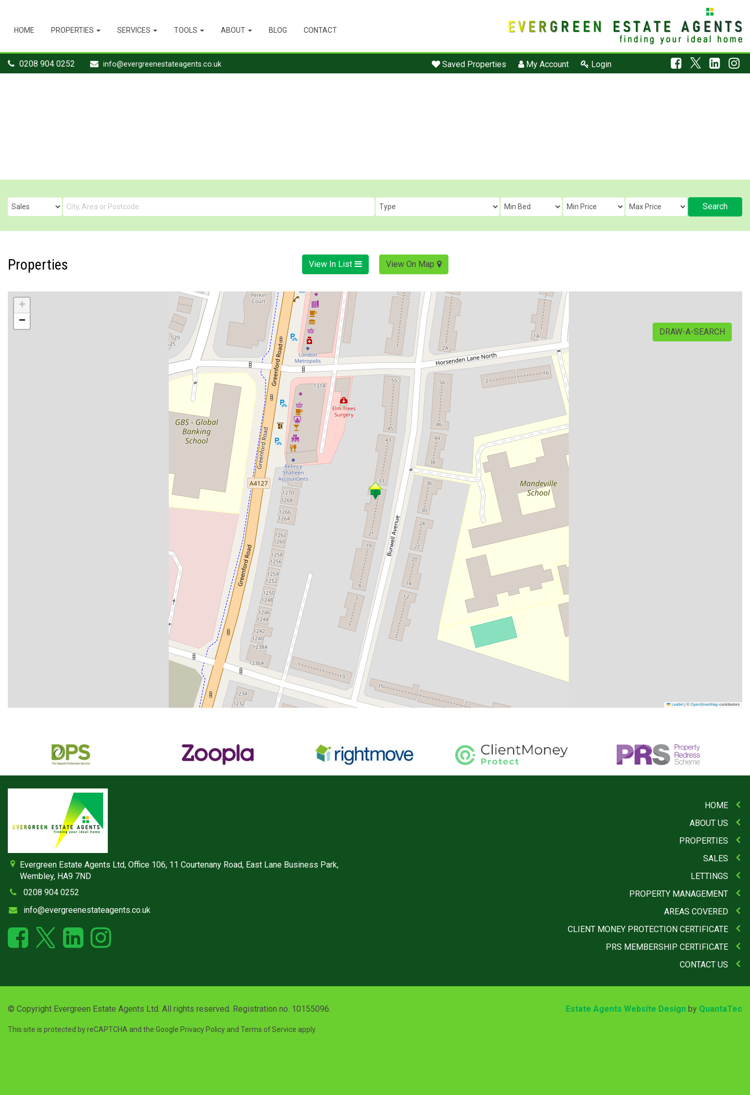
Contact (320, 30)
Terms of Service (268, 1029)
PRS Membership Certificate (667, 947)
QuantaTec (720, 1009)
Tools (189, 30)
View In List (330, 264)
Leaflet (675, 704)
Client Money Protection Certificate (648, 929)
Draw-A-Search (692, 332)
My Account (543, 64)
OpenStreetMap (704, 704)
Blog (278, 30)
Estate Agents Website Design (626, 1009)
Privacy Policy (202, 1029)
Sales (715, 858)
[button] (375, 491)
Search (715, 206)
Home (24, 30)
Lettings (709, 876)
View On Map (410, 264)
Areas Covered (696, 911)
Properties (76, 30)
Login (596, 64)
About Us (709, 823)
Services (137, 30)
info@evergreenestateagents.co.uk (162, 64)
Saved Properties (469, 64)
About (236, 30)
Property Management (678, 894)
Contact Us (704, 965)
